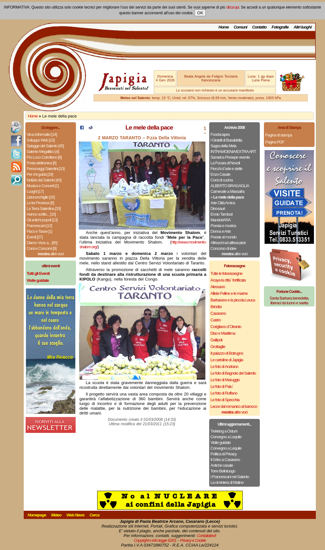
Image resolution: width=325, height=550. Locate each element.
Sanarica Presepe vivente (230, 157)
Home (223, 27)
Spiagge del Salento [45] (45, 145)
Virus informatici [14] (42, 134)
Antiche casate (221, 465)
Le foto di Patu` (221, 386)
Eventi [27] (34, 237)
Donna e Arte (220, 231)
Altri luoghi (303, 27)
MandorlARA (220, 220)
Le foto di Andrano (224, 366)
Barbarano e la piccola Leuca (232, 300)
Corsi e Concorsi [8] (41, 248)
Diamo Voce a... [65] (42, 242)
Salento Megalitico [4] (43, 151)
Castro (215, 320)
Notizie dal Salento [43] (44, 180)
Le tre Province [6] (40, 202)
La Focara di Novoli (225, 163)
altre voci (51, 253)
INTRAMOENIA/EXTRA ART (233, 151)
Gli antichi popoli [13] (42, 220)
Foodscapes (220, 134)
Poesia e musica (223, 225)
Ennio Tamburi (221, 214)
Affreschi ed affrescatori (228, 242)
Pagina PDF (274, 142)
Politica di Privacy (223, 454)
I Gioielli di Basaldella (226, 140)
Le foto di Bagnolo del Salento (233, 373)
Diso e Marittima (222, 333)
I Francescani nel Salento (229, 476)
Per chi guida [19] (40, 174)
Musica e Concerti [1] (43, 185)
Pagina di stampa (278, 135)
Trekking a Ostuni (223, 431)
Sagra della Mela (223, 145)
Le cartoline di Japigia (226, 359)
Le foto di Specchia (225, 399)
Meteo (56, 515)
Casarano (218, 313)
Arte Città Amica (222, 202)
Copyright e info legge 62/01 (155, 540)
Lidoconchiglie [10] (41, 197)
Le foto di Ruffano (223, 393)
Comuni (240, 27)
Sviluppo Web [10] (40, 140)
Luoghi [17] (35, 191)
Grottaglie (217, 346)
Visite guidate (220, 442)
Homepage (37, 515)
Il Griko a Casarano (225, 459)
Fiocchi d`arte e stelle (226, 168)
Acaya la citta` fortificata (228, 280)
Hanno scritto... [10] (41, 214)
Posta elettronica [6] (41, 163)
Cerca (94, 515)
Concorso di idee (223, 248)
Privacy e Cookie (193, 540)
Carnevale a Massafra (227, 191)
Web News (75, 515)
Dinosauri (217, 208)
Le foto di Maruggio (225, 379)
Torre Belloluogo (222, 471)
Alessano (217, 286)
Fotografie (280, 27)
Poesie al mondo (223, 237)
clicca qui (232, 7)
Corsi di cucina (221, 180)
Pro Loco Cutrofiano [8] (44, 157)
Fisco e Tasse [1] (39, 231)
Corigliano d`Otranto (225, 326)
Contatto (259, 27)
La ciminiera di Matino (226, 482)
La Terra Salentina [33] (44, 208)
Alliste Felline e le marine (229, 293)
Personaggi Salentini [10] (46, 168)
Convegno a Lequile (225, 436)
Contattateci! (206, 535)
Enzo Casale (220, 174)
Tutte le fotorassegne (226, 273)
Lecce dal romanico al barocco (233, 406)
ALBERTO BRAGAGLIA (229, 185)
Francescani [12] (39, 225)
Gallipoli (216, 340)
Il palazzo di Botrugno (226, 353)
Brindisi (216, 306)
